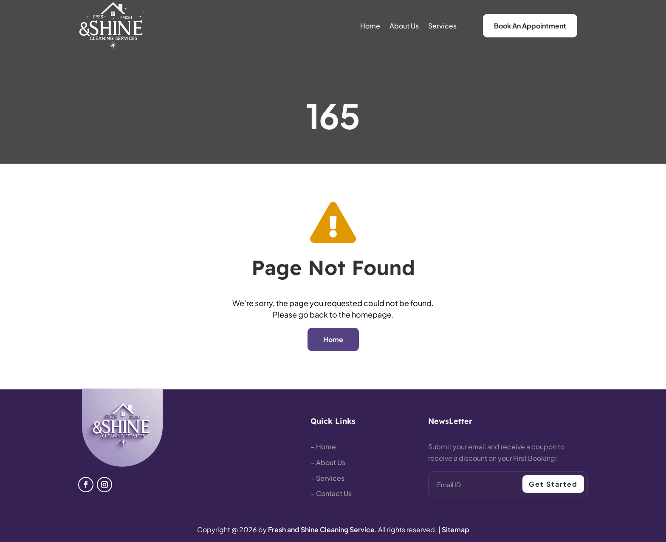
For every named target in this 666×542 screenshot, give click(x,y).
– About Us (327, 462)
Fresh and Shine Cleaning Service (321, 529)
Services (442, 25)
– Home (323, 446)
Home (370, 25)
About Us (404, 25)
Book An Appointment (530, 25)
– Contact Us (331, 493)
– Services (327, 478)
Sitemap (455, 529)
